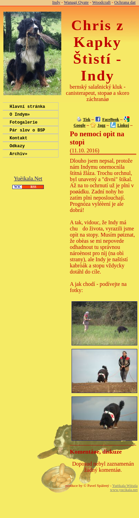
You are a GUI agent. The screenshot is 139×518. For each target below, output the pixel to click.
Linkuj (123, 125)
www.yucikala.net (124, 490)
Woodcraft (101, 2)
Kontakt (18, 143)
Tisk (86, 119)
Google (80, 125)
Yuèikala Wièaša (125, 485)
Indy (56, 2)
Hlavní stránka (27, 107)
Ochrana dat (125, 2)
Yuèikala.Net (28, 186)
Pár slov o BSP (27, 134)
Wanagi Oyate (76, 2)
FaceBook (110, 119)
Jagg (101, 125)
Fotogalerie (23, 125)
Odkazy (17, 152)
